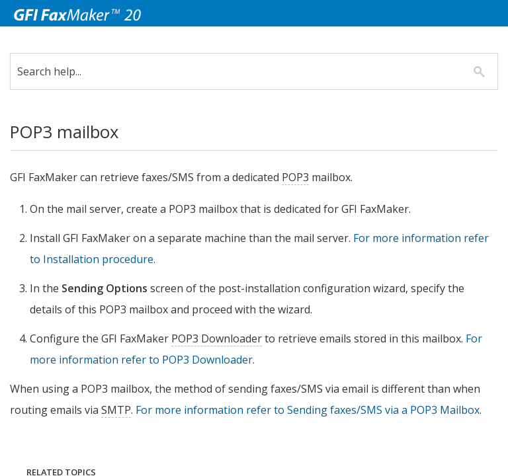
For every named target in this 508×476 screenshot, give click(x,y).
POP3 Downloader (226, 338)
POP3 (305, 177)
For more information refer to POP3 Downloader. (162, 359)
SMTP (156, 410)
